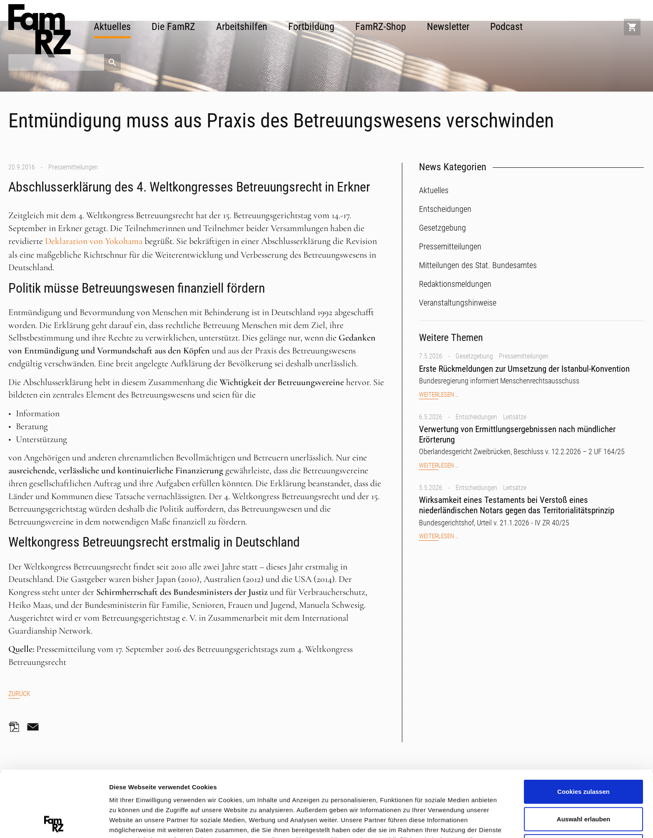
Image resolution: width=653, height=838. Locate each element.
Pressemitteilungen (73, 167)
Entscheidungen (476, 417)
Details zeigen (443, 821)
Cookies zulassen (583, 725)
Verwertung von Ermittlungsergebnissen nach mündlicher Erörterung (517, 434)
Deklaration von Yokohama (93, 241)
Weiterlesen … (439, 394)
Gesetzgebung (474, 356)
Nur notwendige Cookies (583, 779)
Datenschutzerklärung (169, 793)
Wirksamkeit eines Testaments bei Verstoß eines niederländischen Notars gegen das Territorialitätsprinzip (516, 505)
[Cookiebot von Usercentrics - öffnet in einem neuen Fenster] (53, 822)
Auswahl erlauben (583, 752)
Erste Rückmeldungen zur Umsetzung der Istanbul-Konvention (524, 369)
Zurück (19, 694)
